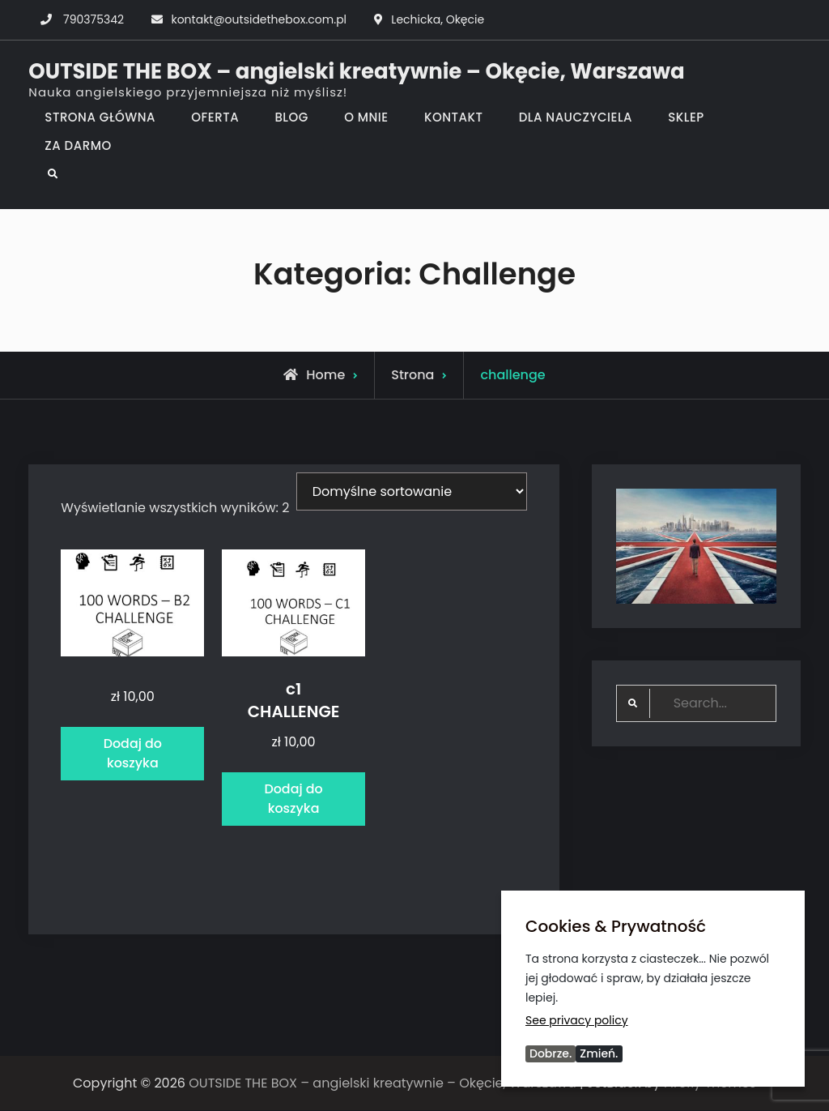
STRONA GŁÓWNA (100, 117)
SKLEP (686, 117)
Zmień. (599, 1053)
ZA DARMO (78, 145)
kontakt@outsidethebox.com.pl (258, 19)
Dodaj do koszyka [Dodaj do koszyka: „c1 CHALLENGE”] (293, 799)
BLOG (291, 117)
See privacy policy (576, 1020)
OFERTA (215, 117)
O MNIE (366, 117)
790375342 (93, 19)
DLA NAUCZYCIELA (575, 117)
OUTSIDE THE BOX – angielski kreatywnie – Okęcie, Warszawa (356, 71)
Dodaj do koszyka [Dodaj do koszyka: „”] (132, 754)
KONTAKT (453, 117)
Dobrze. (550, 1053)
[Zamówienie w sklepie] (411, 491)
